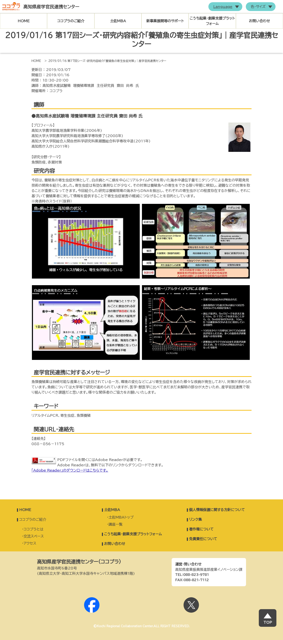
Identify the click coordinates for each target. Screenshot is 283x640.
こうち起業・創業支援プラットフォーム (212, 21)
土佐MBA (118, 21)
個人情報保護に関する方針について (217, 510)
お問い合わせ (259, 21)
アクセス (30, 543)
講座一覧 (115, 524)
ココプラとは (33, 529)
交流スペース (34, 536)
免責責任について (203, 539)
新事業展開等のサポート (165, 21)
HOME (24, 21)
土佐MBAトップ (121, 517)
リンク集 (195, 519)
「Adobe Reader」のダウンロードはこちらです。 (69, 470)
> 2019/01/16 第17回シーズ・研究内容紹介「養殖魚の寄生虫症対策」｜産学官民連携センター (105, 61)
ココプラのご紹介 (70, 21)
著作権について (201, 529)
